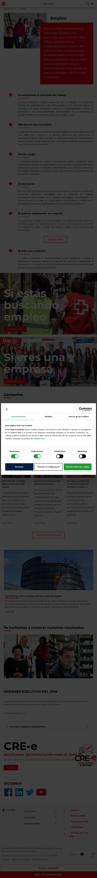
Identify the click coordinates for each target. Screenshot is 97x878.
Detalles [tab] (48, 416)
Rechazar (19, 467)
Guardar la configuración (48, 467)
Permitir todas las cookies (77, 467)
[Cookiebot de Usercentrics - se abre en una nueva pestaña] (81, 409)
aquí (43, 438)
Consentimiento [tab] (18, 416)
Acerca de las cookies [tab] (79, 416)
